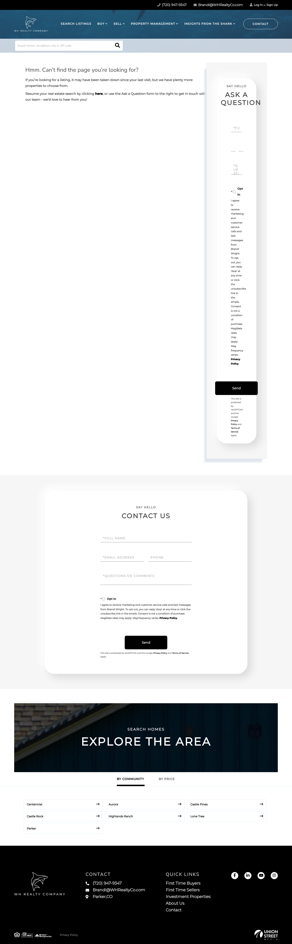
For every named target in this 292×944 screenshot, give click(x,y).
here (99, 94)
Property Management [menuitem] (153, 24)
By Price (167, 779)
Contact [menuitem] (173, 910)
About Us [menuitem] (175, 903)
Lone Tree (197, 816)
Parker (31, 828)
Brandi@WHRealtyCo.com (218, 5)
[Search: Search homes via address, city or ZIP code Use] (69, 45)
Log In (256, 5)
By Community (130, 779)
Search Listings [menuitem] (76, 24)
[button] (117, 45)
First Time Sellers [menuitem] (183, 890)
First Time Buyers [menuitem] (183, 883)
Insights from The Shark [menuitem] (208, 24)
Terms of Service (180, 653)
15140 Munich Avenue (87, 897)
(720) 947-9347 (104, 883)
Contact (261, 24)
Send (236, 388)
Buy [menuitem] (100, 24)
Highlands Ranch (120, 816)
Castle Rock (35, 816)
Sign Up (272, 5)
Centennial (34, 804)
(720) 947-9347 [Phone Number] (172, 5)
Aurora (113, 804)
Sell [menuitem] (118, 24)
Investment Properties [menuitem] (188, 896)
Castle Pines (199, 804)
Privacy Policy (168, 618)
